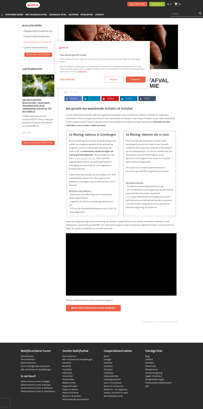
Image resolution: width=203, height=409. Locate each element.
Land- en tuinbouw (113, 382)
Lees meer (26, 133)
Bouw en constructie (113, 386)
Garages (107, 359)
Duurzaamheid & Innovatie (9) (37, 42)
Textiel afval (68, 379)
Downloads (150, 366)
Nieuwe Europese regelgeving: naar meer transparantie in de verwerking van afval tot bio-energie (37, 106)
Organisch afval (69, 386)
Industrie (108, 362)
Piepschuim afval (70, 392)
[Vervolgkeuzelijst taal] (169, 4)
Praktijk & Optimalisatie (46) (36, 37)
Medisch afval (68, 382)
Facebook (71, 99)
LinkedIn (126, 99)
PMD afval (67, 372)
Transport (108, 369)
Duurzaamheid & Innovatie (166, 322)
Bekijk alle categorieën (38, 55)
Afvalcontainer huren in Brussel (36, 384)
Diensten (149, 362)
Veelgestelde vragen (154, 379)
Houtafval (67, 369)
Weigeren (114, 79)
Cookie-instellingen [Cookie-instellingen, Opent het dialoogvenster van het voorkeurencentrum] (67, 79)
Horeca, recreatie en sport (116, 392)
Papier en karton (70, 389)
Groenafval (67, 376)
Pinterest (107, 99)
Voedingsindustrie (112, 379)
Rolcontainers (27, 356)
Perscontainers (28, 359)
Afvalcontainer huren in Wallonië (36, 388)
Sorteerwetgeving (153, 372)
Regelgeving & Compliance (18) (38, 31)
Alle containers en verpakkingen (36, 369)
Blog (147, 356)
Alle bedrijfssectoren (113, 396)
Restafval (66, 366)
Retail (106, 356)
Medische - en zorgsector (115, 389)
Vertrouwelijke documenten (75, 399)
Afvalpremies (151, 369)
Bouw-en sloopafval (71, 396)
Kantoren (108, 366)
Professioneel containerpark (158, 382)
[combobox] (186, 13)
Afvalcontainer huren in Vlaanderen (38, 391)
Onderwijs (109, 372)
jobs (147, 386)
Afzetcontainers (28, 362)
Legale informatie (153, 376)
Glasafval (66, 362)
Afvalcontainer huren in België (35, 381)
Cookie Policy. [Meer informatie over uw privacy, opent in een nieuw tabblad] (82, 72)
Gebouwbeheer (111, 376)
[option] (38, 105)
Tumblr (144, 99)
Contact (149, 359)
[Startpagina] (2, 14)
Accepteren (135, 79)
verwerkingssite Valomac (84, 159)
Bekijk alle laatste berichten (38, 143)
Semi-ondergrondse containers (35, 366)
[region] (102, 64)
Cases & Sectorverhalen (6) (36, 48)
